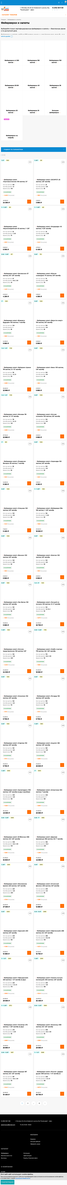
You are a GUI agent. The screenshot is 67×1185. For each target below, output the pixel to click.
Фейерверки (5, 1153)
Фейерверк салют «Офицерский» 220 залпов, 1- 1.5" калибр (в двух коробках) (15, 980)
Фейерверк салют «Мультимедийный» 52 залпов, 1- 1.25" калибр (16, 228)
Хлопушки (26, 1153)
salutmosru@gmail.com (8, 1124)
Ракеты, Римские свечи (30, 1158)
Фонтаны (4, 1158)
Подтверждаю (7, 1182)
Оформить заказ (35, 1144)
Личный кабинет (35, 1141)
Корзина (32, 1139)
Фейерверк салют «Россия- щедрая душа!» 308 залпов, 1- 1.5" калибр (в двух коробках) (49, 1073)
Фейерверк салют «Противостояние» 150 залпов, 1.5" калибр (15, 181)
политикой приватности (22, 1178)
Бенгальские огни (6, 1155)
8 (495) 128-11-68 (57, 8)
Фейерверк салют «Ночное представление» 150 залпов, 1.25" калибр (14, 651)
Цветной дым (27, 1155)
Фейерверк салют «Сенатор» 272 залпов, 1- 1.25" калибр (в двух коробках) (15, 1027)
